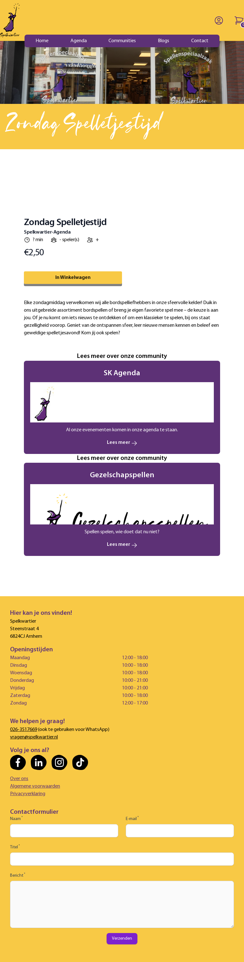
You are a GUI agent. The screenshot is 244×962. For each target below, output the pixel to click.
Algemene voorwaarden (35, 786)
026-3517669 (23, 729)
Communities (122, 40)
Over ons (19, 778)
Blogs (163, 40)
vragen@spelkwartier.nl (34, 737)
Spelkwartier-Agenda (47, 232)
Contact (199, 40)
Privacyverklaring (27, 793)
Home (42, 40)
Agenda (78, 40)
